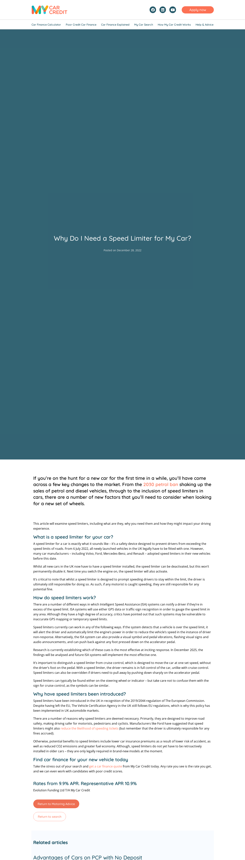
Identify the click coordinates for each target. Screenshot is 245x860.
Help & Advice (204, 24)
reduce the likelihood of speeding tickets (89, 728)
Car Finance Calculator (46, 24)
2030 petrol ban (160, 484)
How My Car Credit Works (174, 24)
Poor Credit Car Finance (81, 24)
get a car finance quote (105, 766)
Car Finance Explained (115, 24)
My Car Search (143, 24)
